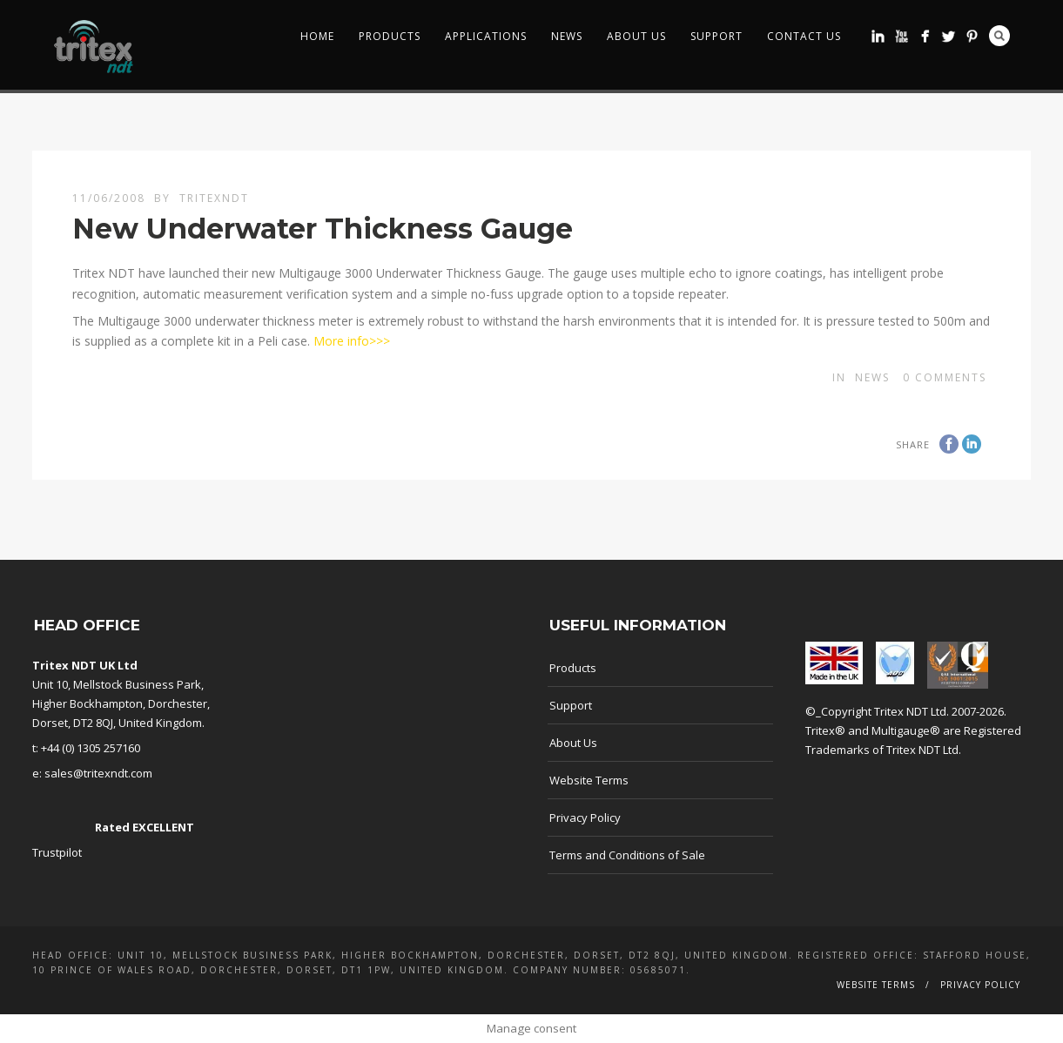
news (872, 377)
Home (317, 36)
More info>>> (350, 341)
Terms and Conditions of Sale (627, 855)
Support (716, 36)
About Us (636, 36)
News (566, 36)
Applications (486, 36)
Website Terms (589, 780)
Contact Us (804, 36)
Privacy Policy (585, 817)
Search (999, 35)
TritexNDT (214, 198)
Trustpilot (57, 852)
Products (389, 36)
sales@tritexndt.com (98, 773)
